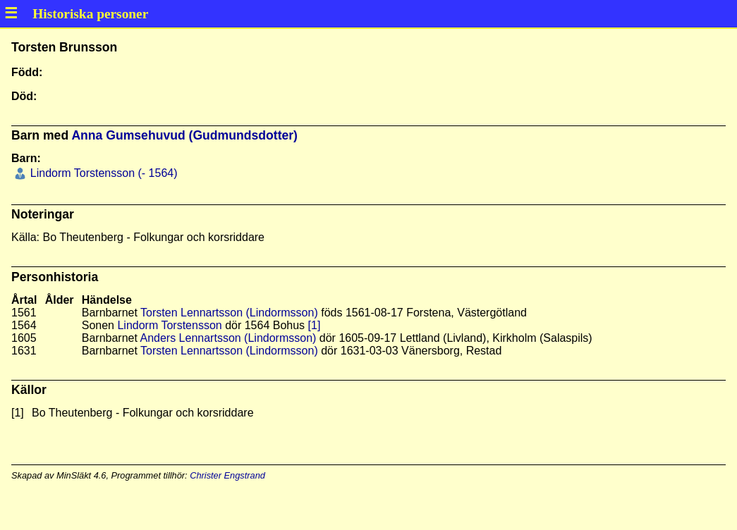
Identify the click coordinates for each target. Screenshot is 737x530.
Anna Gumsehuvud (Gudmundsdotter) (184, 135)
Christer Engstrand (227, 475)
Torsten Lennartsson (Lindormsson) (229, 313)
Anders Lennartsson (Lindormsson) (228, 338)
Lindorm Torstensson (169, 325)
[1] (314, 325)
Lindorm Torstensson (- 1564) (102, 173)
